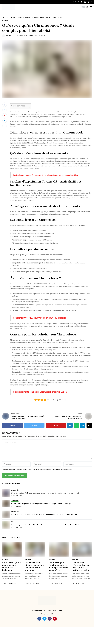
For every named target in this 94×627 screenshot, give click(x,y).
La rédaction (37, 610)
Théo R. (30, 582)
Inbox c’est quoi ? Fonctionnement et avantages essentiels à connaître (58, 566)
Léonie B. (54, 582)
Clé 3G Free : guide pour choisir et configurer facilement (11, 566)
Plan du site (57, 610)
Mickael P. (9, 35)
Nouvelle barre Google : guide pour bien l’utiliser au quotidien (35, 566)
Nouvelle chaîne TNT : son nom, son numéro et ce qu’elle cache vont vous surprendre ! (46, 493)
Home (4, 17)
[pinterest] (91, 2)
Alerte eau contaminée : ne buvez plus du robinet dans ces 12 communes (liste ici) (44, 514)
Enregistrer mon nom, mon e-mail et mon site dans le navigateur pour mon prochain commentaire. (38, 469)
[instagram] (88, 2)
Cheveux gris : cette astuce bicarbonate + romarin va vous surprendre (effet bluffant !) (46, 525)
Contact (47, 610)
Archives (12, 17)
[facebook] (81, 2)
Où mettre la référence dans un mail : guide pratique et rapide (81, 566)
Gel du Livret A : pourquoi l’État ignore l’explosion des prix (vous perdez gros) (42, 504)
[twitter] (85, 2)
